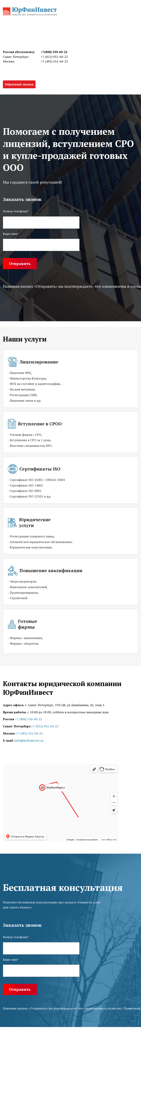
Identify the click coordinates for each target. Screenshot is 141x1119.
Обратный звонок (19, 84)
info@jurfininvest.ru (29, 740)
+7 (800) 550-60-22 (28, 719)
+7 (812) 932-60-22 (54, 57)
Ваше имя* (10, 960)
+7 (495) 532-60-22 (54, 61)
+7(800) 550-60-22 (54, 52)
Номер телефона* (16, 937)
